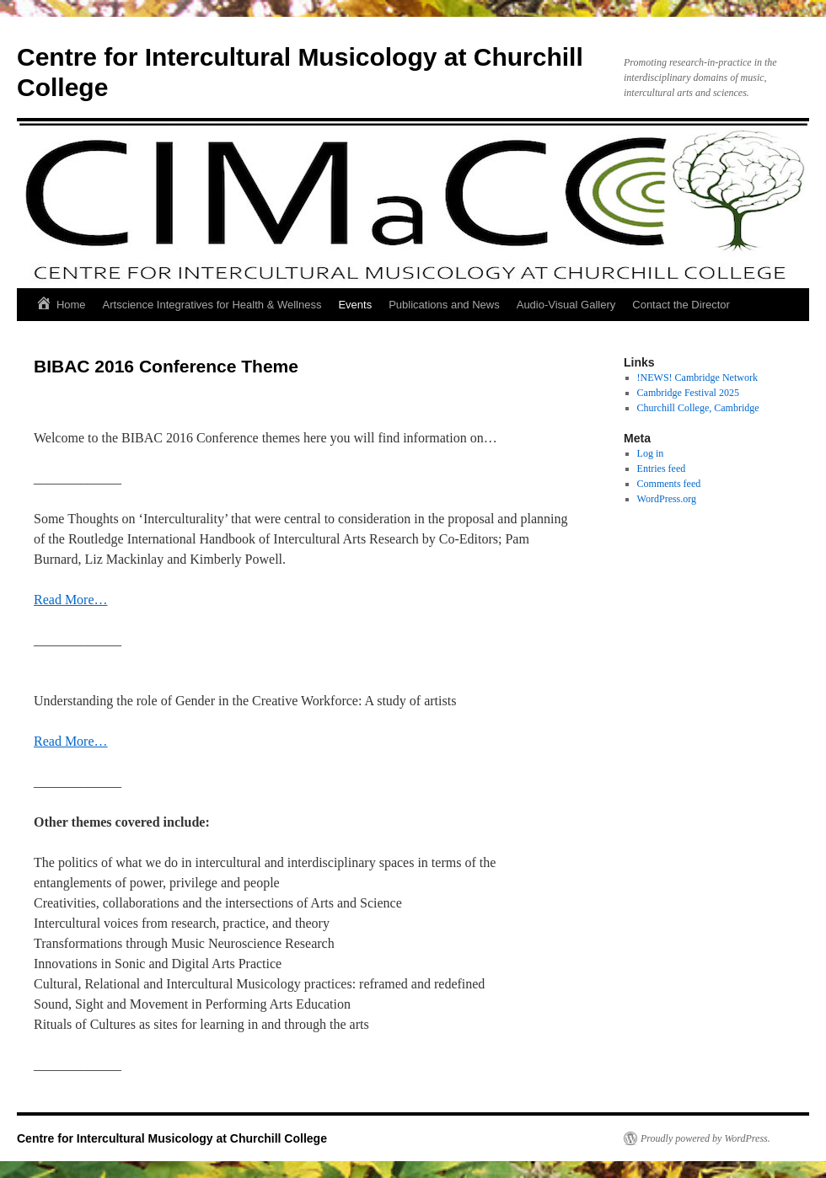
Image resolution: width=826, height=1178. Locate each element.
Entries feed (661, 468)
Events (355, 304)
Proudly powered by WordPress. (705, 1138)
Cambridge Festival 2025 (688, 393)
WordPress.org (666, 499)
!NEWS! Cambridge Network (697, 377)
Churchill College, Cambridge (698, 408)
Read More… (71, 599)
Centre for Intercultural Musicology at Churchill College (172, 1138)
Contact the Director (681, 304)
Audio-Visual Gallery (566, 304)
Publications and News (444, 304)
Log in (650, 453)
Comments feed (669, 484)
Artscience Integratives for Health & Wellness (212, 304)
